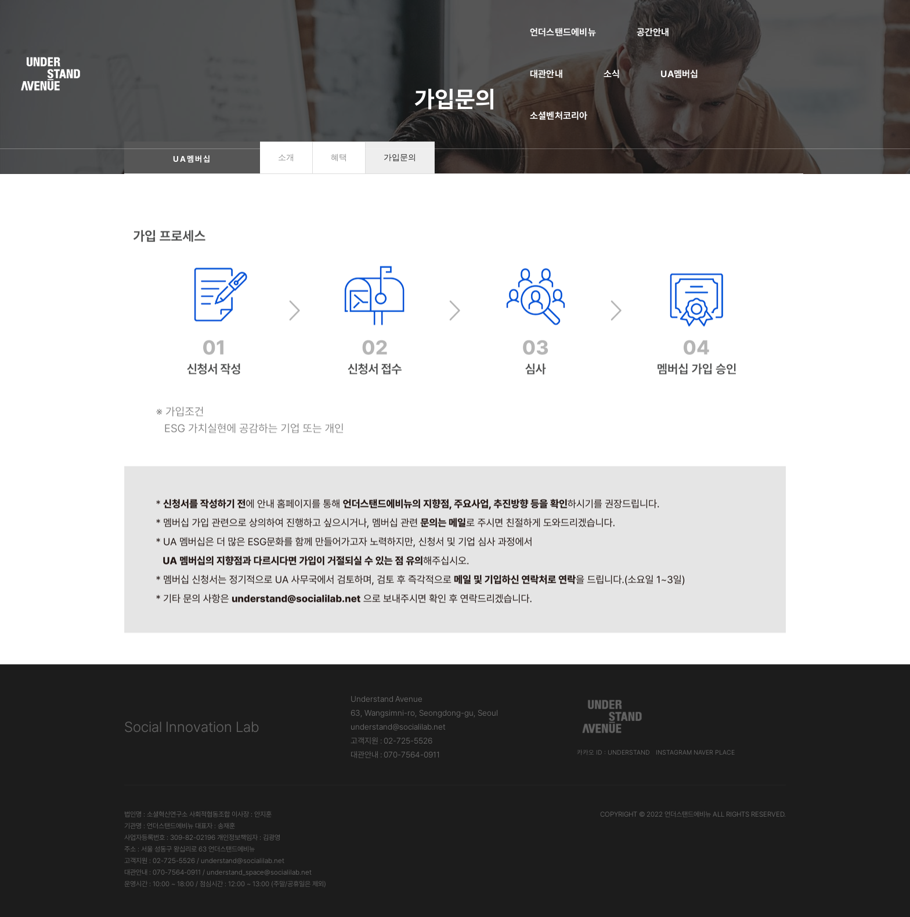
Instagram (674, 752)
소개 (286, 157)
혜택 (339, 157)
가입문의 (400, 157)
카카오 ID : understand (613, 752)
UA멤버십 (565, 20)
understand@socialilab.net (398, 726)
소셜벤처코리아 (654, 20)
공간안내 (358, 20)
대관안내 (432, 20)
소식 (498, 20)
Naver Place (714, 752)
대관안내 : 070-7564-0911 (395, 754)
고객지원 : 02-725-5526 (391, 740)
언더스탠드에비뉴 (269, 20)
